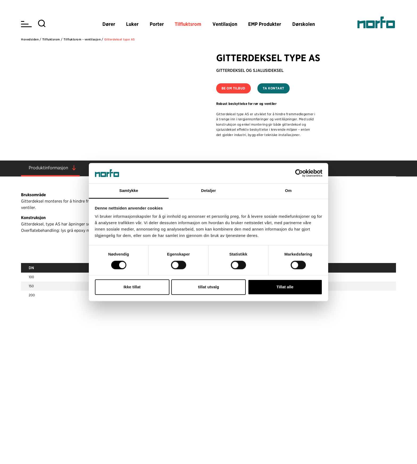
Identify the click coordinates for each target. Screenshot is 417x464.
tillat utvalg (208, 287)
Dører (108, 24)
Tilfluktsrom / (52, 39)
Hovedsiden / (31, 39)
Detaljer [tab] (208, 190)
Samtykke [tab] (128, 190)
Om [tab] (288, 190)
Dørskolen (303, 24)
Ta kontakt (273, 88)
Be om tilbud (233, 88)
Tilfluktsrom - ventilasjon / (83, 39)
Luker (132, 24)
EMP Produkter (264, 24)
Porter (157, 24)
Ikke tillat (131, 287)
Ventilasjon (224, 24)
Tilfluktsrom (188, 24)
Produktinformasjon (48, 167)
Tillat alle (285, 287)
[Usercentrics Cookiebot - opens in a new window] (299, 173)
